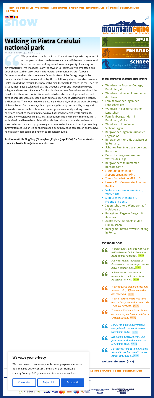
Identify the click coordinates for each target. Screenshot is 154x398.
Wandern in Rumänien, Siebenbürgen (119, 126)
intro (10, 7)
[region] (48, 371)
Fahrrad (137, 50)
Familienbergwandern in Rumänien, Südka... (120, 118)
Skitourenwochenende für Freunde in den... (122, 200)
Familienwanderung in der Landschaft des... (122, 103)
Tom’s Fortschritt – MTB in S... (124, 178)
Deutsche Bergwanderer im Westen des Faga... (122, 157)
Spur (142, 39)
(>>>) (141, 255)
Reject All (48, 382)
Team (114, 7)
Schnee (139, 61)
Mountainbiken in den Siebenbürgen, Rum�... (120, 173)
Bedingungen (129, 7)
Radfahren (59, 7)
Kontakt (12, 11)
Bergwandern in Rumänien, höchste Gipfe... (122, 165)
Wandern (42, 7)
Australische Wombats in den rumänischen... (123, 223)
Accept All (73, 382)
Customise (24, 382)
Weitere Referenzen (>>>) (118, 361)
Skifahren (76, 7)
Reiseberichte (97, 7)
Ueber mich (24, 7)
